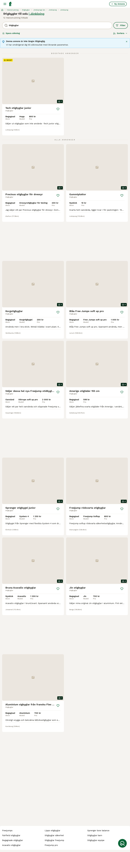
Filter (120, 25)
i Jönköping (36, 13)
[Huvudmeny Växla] (5, 4)
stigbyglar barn (94, 835)
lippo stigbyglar (52, 830)
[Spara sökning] (122, 843)
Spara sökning (11, 33)
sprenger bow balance (98, 830)
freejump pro (51, 845)
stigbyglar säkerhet (54, 835)
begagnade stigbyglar (12, 840)
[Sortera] (120, 33)
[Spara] (58, 109)
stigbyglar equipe (95, 840)
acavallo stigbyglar (11, 845)
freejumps (7, 830)
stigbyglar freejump (54, 840)
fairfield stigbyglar (11, 835)
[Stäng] (126, 41)
